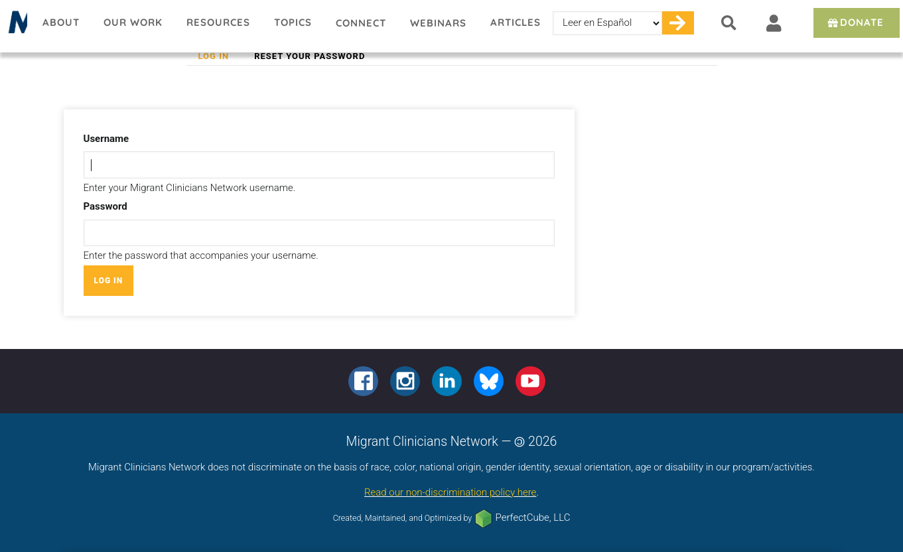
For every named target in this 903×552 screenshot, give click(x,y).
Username (106, 139)
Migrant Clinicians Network (15, 26)
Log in (220, 56)
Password (105, 206)
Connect (361, 23)
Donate (854, 22)
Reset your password (309, 56)
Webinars (438, 23)
